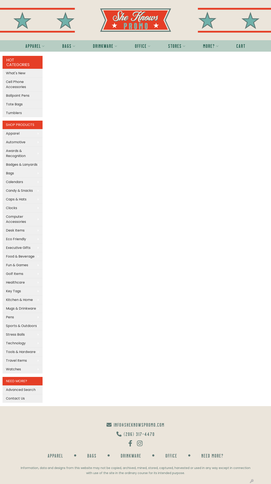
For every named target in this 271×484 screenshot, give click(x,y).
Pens (10, 317)
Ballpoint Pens (17, 95)
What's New (15, 73)
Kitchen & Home (19, 299)
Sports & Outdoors (21, 325)
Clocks (11, 207)
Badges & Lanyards (21, 164)
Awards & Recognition (16, 153)
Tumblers (14, 112)
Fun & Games (17, 265)
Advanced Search (21, 389)
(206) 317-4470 (135, 434)
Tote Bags (14, 104)
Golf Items (14, 273)
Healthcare (15, 282)
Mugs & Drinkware (21, 308)
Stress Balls (15, 334)
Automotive (15, 142)
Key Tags (13, 291)
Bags (69, 46)
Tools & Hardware (21, 351)
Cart (241, 46)
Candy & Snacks (19, 190)
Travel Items (16, 360)
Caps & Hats (16, 199)
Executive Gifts (18, 247)
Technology (16, 343)
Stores (177, 46)
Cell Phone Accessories (16, 84)
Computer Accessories (16, 219)
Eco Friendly (16, 239)
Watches (13, 369)
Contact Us (15, 398)
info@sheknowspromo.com (135, 425)
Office (143, 46)
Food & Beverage (20, 256)
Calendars (14, 181)
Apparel (35, 46)
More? (211, 46)
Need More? (212, 455)
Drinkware (105, 46)
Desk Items (15, 230)
